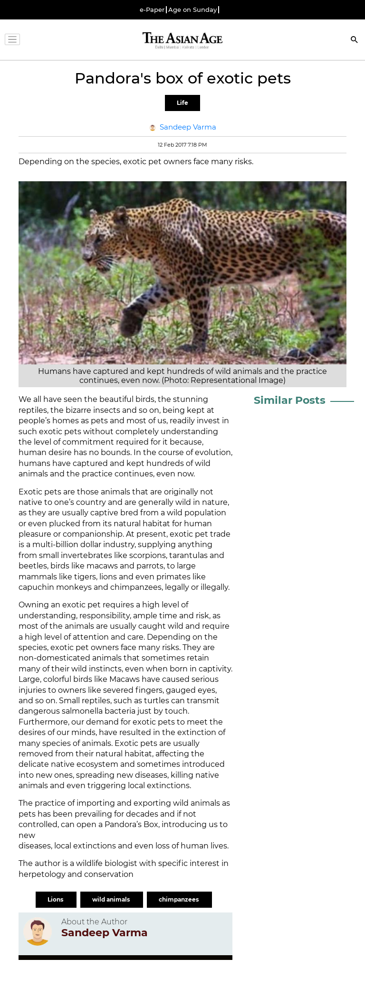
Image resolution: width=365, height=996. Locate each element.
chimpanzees (179, 899)
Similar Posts (290, 400)
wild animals (111, 899)
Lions (56, 899)
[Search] (354, 40)
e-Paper (152, 9)
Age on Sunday (192, 9)
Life (182, 102)
